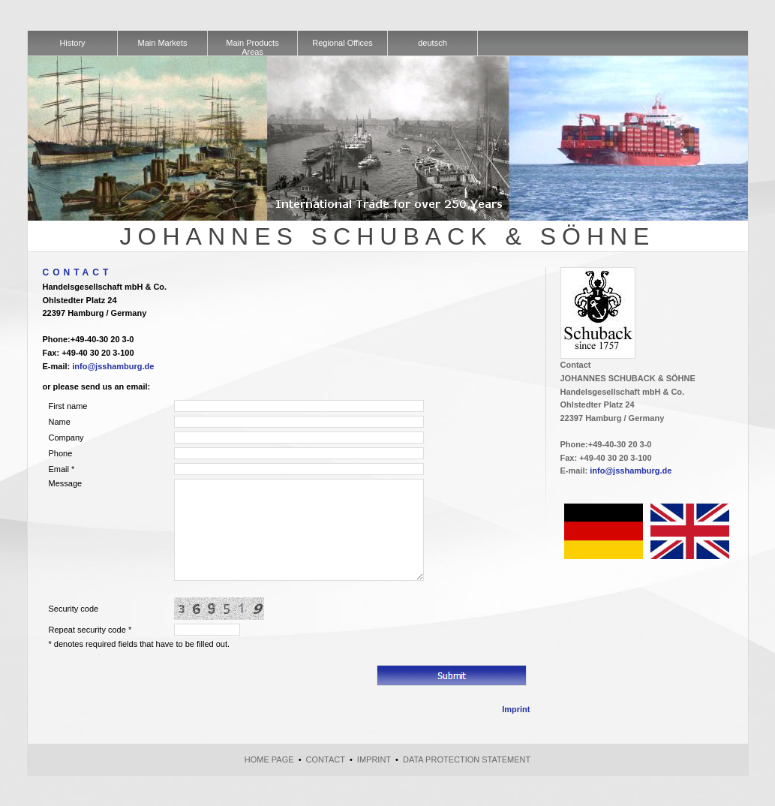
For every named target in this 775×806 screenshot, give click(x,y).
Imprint (516, 709)
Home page (269, 759)
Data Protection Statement (466, 759)
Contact (325, 759)
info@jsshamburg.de (113, 366)
